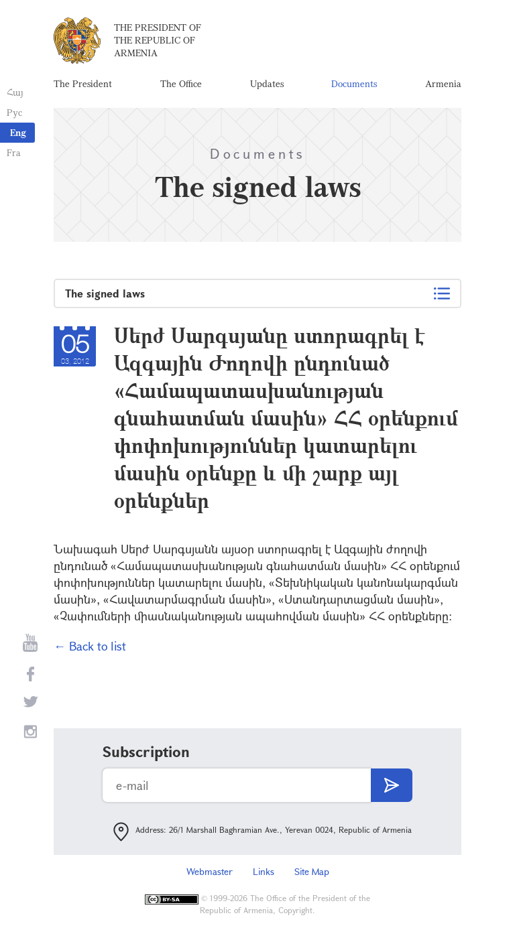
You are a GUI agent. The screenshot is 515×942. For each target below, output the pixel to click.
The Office (181, 83)
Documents (354, 83)
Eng (18, 132)
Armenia (443, 83)
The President (83, 83)
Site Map (311, 871)
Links (263, 871)
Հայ (15, 92)
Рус (14, 112)
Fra (14, 152)
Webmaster (209, 871)
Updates (267, 83)
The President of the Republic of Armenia (157, 40)
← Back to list (90, 646)
